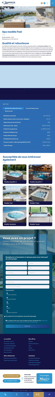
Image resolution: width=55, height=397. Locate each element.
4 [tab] (30, 89)
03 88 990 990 (28, 380)
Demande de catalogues (35, 362)
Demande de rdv (11, 381)
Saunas (30, 348)
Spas (30, 345)
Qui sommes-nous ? (9, 341)
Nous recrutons (8, 352)
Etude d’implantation (34, 364)
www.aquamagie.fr (29, 382)
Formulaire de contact (34, 358)
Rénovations (32, 350)
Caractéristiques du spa (32, 108)
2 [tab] (26, 89)
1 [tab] (24, 89)
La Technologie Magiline (10, 345)
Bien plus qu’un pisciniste (10, 358)
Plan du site (16, 390)
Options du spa (9, 111)
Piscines (31, 341)
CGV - (30, 390)
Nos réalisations (8, 350)
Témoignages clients (9, 348)
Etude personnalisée (34, 360)
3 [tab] (28, 89)
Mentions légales (24, 390)
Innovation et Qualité (9, 343)
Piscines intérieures (34, 343)
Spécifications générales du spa (13, 108)
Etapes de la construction (10, 360)
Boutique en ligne (12, 376)
